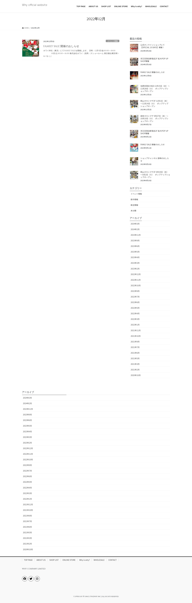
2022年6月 (135, 302)
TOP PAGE (28, 560)
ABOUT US (41, 560)
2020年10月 (136, 375)
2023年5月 (135, 251)
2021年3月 (135, 364)
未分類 (133, 210)
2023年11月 (136, 235)
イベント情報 (112, 41)
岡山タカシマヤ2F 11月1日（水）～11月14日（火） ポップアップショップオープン (154, 103)
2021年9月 (135, 341)
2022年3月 (135, 319)
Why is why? (84, 560)
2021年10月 (136, 336)
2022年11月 (136, 279)
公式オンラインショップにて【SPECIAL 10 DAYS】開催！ (152, 46)
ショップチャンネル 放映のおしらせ (154, 159)
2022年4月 (135, 313)
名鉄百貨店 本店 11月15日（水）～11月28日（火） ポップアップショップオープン (155, 88)
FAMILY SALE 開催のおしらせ (61, 46)
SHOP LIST (54, 560)
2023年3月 (135, 263)
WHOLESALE (99, 560)
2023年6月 (135, 246)
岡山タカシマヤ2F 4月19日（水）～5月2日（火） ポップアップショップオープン (155, 174)
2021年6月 (135, 352)
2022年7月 (135, 296)
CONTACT (112, 560)
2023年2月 (135, 268)
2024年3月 (135, 223)
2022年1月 (135, 324)
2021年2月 (135, 369)
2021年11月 (136, 330)
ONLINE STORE (69, 560)
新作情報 (134, 199)
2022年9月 (135, 291)
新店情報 (134, 205)
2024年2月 (135, 229)
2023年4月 (135, 257)
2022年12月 (136, 274)
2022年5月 (135, 308)
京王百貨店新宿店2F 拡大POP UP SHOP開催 (154, 60)
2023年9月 (135, 240)
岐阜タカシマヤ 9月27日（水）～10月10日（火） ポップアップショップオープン (154, 118)
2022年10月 (136, 285)
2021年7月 (135, 347)
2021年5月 (135, 358)
